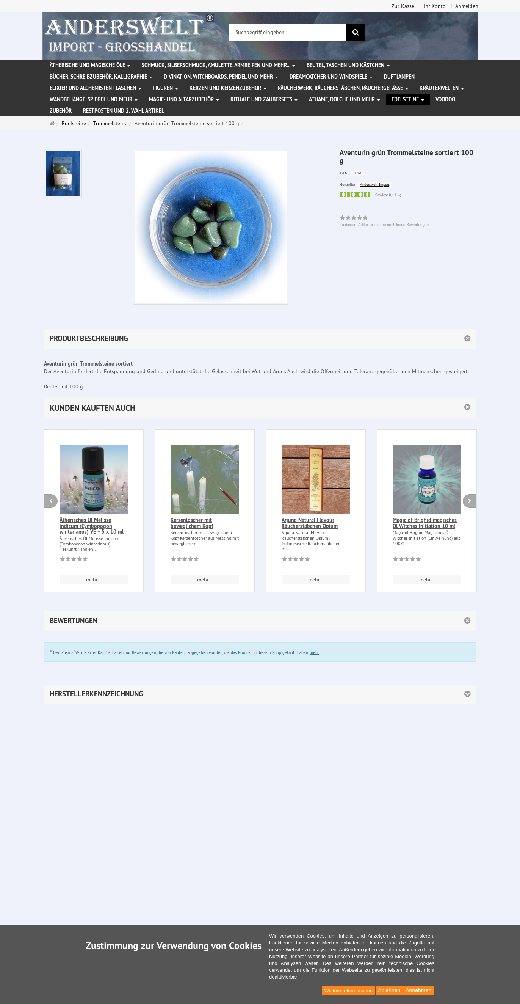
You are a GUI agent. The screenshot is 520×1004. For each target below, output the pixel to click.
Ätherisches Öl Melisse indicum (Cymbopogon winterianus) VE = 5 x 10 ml (92, 526)
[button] (260, 408)
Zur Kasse (403, 6)
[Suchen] (355, 32)
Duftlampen (399, 76)
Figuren (165, 88)
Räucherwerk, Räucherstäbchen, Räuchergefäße (343, 88)
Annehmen (418, 990)
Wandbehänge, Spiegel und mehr (94, 99)
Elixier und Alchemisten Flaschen (95, 88)
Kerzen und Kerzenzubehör (228, 88)
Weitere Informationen (348, 990)
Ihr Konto (435, 6)
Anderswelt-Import (374, 184)
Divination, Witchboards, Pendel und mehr (221, 76)
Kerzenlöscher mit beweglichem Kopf (192, 523)
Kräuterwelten (442, 88)
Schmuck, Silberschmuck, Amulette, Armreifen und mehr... (218, 65)
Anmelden (466, 6)
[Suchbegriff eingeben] (287, 32)
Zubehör (61, 110)
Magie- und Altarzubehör (184, 99)
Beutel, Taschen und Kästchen (348, 65)
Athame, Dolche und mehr (344, 99)
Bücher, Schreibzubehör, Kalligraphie (101, 76)
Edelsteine (408, 99)
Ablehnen (389, 990)
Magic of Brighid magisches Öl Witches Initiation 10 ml (425, 523)
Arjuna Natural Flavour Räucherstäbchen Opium (310, 523)
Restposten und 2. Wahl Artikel (123, 110)
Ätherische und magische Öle (90, 65)
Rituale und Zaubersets (264, 99)
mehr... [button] (94, 579)
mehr (314, 652)
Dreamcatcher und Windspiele (331, 76)
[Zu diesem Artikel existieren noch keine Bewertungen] (74, 560)
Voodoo (445, 99)
